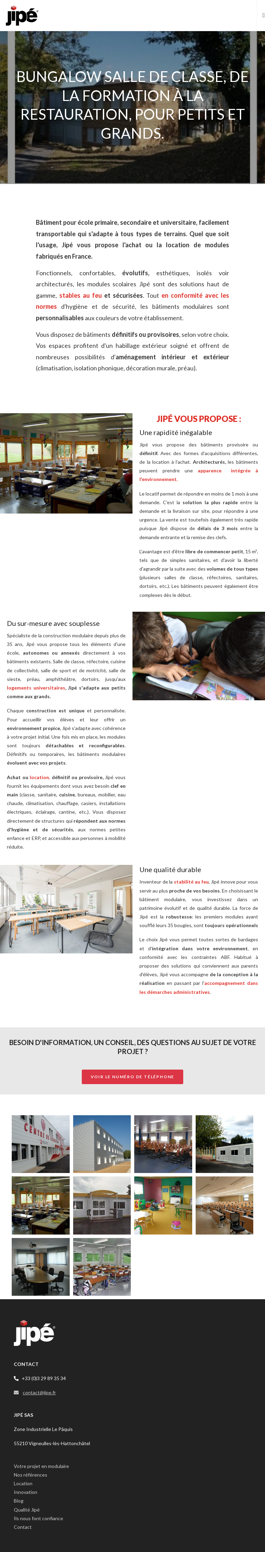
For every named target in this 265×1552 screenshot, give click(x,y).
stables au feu (80, 295)
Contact (23, 1527)
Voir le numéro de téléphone (133, 1076)
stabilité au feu (191, 882)
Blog (18, 1501)
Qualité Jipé (27, 1510)
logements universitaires (36, 688)
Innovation (25, 1492)
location (39, 777)
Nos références (30, 1475)
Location (23, 1483)
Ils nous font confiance (38, 1518)
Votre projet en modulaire (41, 1466)
